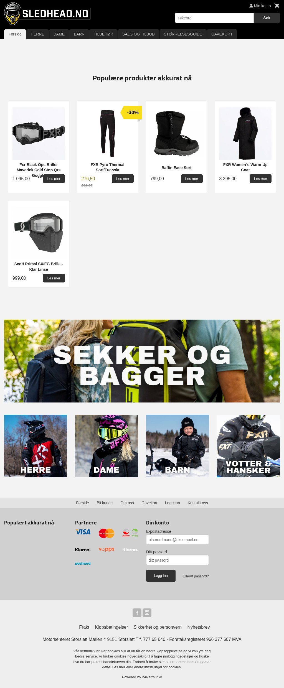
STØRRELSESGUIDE (183, 34)
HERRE (37, 34)
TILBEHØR (103, 34)
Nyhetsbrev (198, 627)
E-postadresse (158, 531)
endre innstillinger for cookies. (158, 667)
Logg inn (172, 503)
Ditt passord (156, 552)
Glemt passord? (196, 576)
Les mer (119, 667)
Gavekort (149, 503)
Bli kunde (105, 503)
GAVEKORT (222, 34)
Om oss (127, 503)
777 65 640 (154, 639)
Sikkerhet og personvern (158, 627)
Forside (15, 34)
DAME (59, 34)
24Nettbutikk (152, 677)
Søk (266, 18)
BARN (79, 34)
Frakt (84, 627)
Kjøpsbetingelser (111, 627)
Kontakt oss (198, 503)
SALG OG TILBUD (138, 34)
